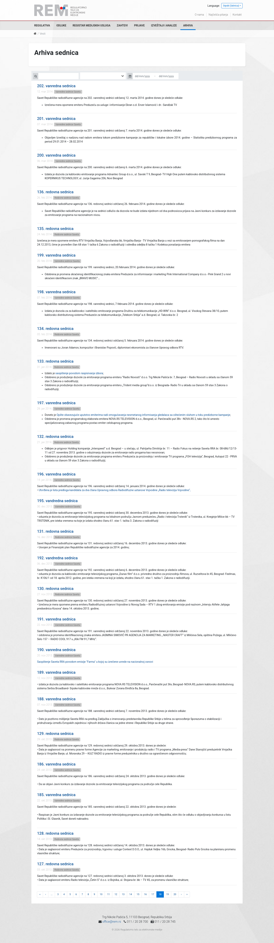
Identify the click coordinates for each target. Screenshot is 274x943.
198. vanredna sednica (56, 292)
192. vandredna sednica (57, 558)
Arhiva (188, 25)
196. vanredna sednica (56, 474)
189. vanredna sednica (56, 672)
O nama (199, 14)
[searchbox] (86, 75)
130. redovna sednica (55, 588)
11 (108, 894)
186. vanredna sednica (56, 764)
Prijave (139, 25)
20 (175, 894)
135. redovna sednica (55, 228)
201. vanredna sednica (56, 118)
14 (130, 894)
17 (152, 894)
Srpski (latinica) (231, 5)
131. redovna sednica (55, 531)
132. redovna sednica (55, 436)
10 (101, 894)
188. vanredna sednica (56, 699)
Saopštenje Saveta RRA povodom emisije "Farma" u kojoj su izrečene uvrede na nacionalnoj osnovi (95, 661)
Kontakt (237, 14)
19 (167, 894)
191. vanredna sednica (56, 619)
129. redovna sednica (55, 733)
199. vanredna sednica (56, 255)
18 (160, 894)
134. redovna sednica (55, 328)
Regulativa (42, 25)
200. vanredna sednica (56, 155)
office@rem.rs (111, 921)
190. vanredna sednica (56, 649)
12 (116, 894)
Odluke (61, 25)
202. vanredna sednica (56, 86)
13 (123, 894)
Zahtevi (122, 25)
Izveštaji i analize (164, 25)
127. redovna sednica (55, 864)
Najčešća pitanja (218, 14)
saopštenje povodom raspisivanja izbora (79, 373)
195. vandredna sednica (57, 500)
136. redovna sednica (55, 192)
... (52, 894)
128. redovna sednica (55, 833)
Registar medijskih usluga (91, 25)
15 (138, 894)
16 (145, 894)
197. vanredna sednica (56, 403)
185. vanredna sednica (56, 794)
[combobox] (103, 75)
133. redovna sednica (55, 361)
